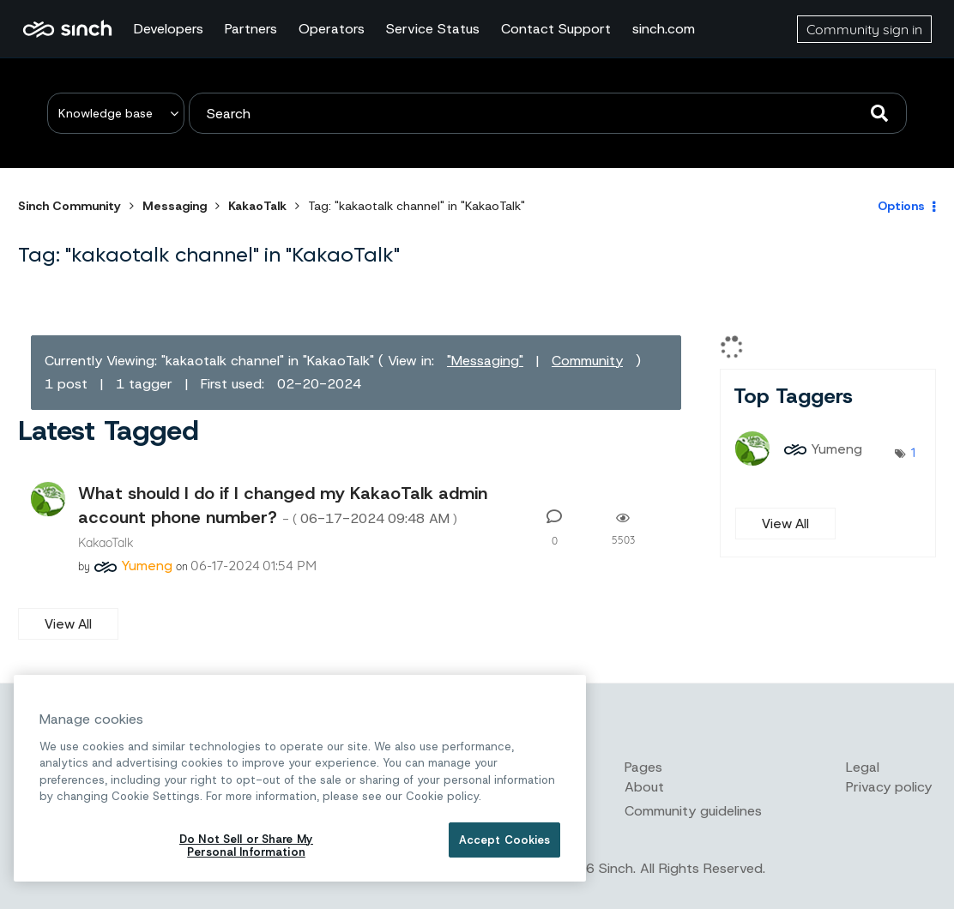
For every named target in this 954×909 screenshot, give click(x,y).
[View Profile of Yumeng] (147, 565)
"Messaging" (485, 361)
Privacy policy (889, 787)
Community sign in (864, 29)
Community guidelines (693, 811)
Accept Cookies (505, 840)
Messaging (174, 206)
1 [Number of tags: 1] (913, 452)
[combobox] (548, 113)
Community (587, 361)
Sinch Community (67, 29)
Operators (332, 29)
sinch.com (663, 29)
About (644, 787)
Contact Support (556, 29)
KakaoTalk (257, 206)
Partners (251, 29)
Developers (168, 29)
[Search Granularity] (115, 113)
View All (68, 624)
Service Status (433, 29)
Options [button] (901, 206)
